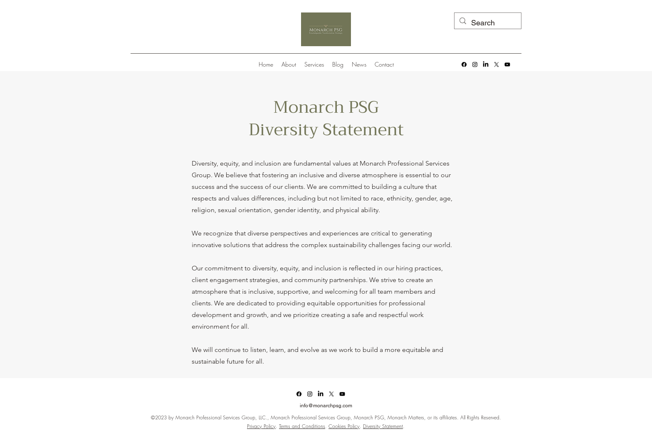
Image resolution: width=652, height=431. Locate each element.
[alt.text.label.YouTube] (507, 64)
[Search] (487, 23)
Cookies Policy (344, 426)
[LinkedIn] (485, 64)
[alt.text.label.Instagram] (475, 64)
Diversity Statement (383, 426)
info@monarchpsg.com (326, 406)
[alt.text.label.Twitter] (496, 64)
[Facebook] (464, 64)
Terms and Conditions (302, 426)
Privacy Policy (261, 426)
